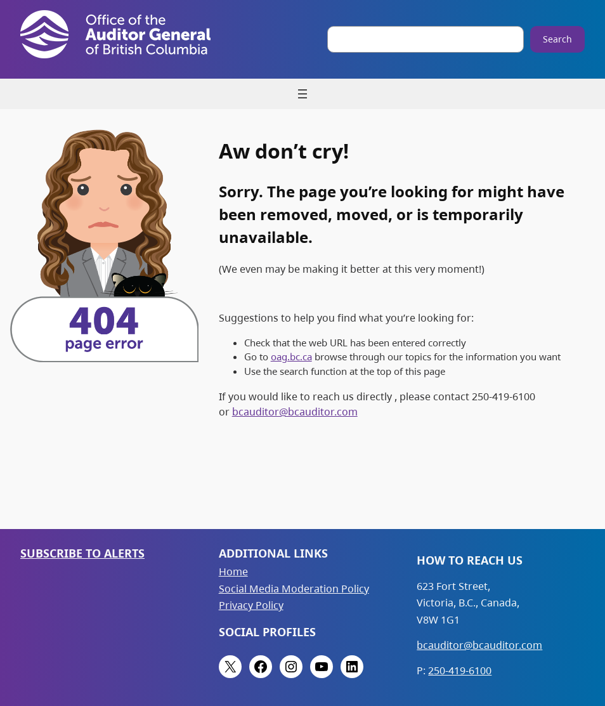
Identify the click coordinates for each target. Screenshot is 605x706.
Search (557, 39)
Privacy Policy (251, 605)
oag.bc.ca (291, 356)
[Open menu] (302, 93)
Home (233, 572)
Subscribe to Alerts (82, 553)
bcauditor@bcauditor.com (295, 412)
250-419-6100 (459, 670)
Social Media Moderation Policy (294, 589)
